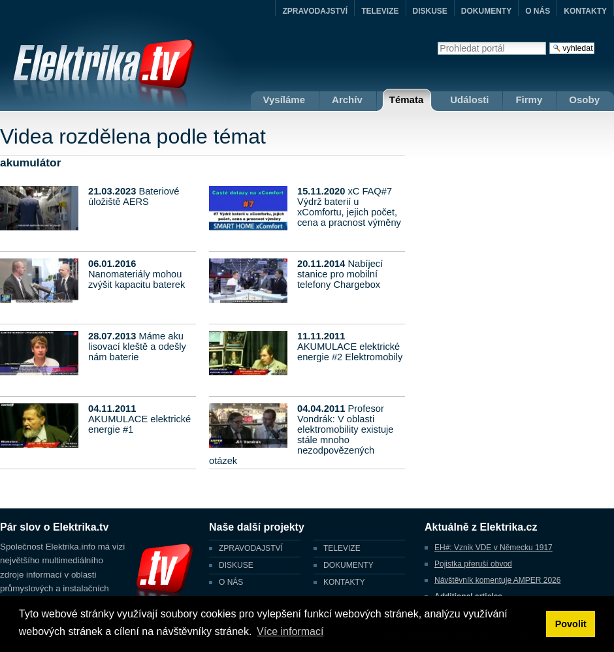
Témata (406, 99)
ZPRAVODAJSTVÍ (314, 11)
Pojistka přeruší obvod (473, 563)
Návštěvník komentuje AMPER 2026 (497, 580)
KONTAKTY (585, 11)
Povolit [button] (571, 624)
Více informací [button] (290, 631)
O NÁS (537, 11)
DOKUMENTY (486, 11)
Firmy (528, 99)
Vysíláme (284, 99)
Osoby (584, 99)
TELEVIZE (379, 11)
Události (469, 99)
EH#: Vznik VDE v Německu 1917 (493, 547)
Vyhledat (437, 41)
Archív (347, 99)
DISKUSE (430, 11)
